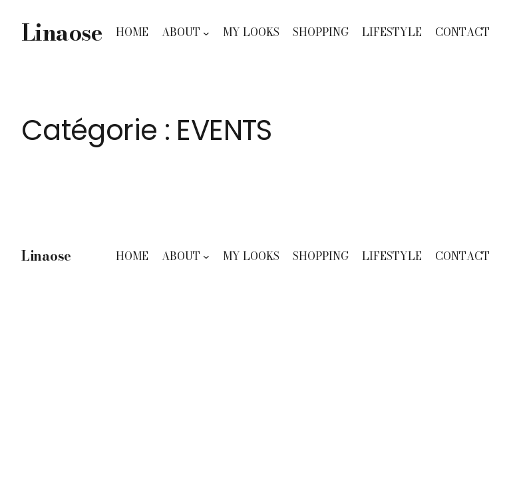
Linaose (61, 32)
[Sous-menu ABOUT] (206, 32)
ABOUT (181, 32)
